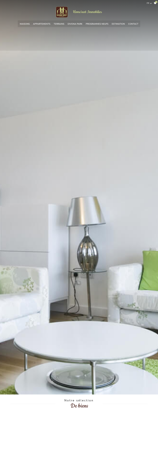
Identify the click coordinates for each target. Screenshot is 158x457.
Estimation (118, 24)
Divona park (75, 24)
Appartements (41, 24)
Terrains (59, 24)
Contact (133, 24)
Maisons (25, 24)
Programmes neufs (97, 24)
